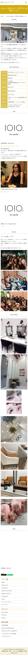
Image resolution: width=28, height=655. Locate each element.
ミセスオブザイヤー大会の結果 (8, 633)
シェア (2, 573)
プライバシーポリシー (6, 601)
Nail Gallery (4, 615)
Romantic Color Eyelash (6, 590)
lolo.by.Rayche (4, 588)
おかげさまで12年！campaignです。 (9, 630)
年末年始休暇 (4, 625)
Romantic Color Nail (5, 593)
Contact (3, 599)
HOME (2, 16)
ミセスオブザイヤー (6, 636)
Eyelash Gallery (4, 612)
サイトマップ (4, 604)
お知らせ (3, 617)
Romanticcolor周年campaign (7, 628)
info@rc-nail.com (11, 90)
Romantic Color (4, 585)
